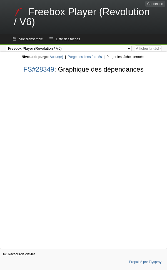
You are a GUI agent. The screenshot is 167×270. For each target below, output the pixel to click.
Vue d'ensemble (31, 39)
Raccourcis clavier (19, 254)
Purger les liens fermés (85, 57)
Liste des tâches (68, 39)
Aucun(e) (56, 57)
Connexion (155, 4)
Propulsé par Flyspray (145, 262)
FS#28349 (38, 69)
